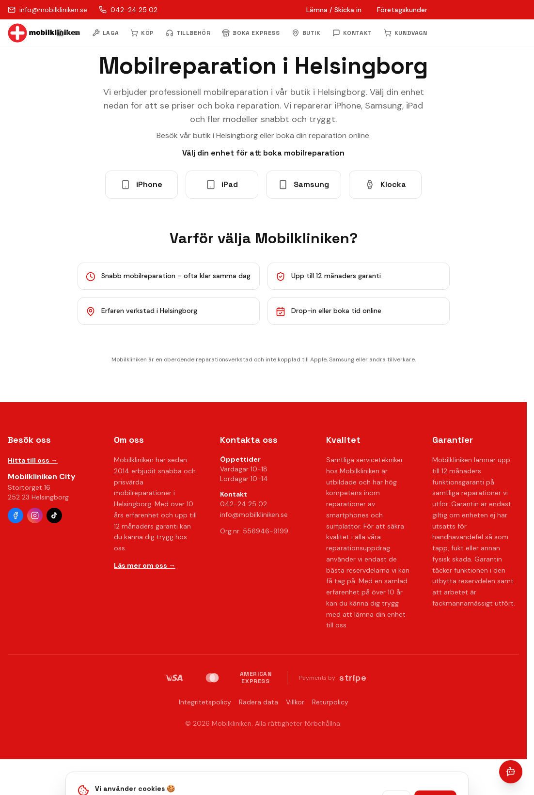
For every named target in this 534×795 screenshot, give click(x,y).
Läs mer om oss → (144, 565)
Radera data (258, 702)
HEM (68, 33)
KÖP (142, 33)
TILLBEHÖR (188, 33)
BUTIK (306, 33)
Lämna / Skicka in (333, 9)
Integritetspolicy (205, 702)
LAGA (105, 33)
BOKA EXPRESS (251, 33)
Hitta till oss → (33, 460)
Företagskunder (402, 9)
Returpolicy (330, 702)
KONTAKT (352, 33)
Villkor (295, 702)
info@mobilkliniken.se (254, 514)
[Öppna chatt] (510, 771)
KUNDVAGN (405, 33)
